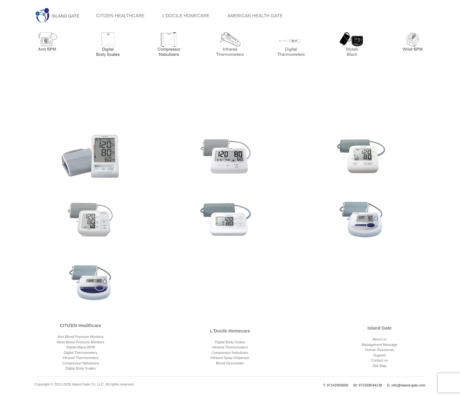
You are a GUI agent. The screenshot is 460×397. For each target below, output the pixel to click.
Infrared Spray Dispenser (230, 358)
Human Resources (379, 350)
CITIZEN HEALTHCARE (120, 15)
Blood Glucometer (230, 363)
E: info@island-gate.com (406, 385)
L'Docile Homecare (230, 330)
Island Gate (379, 328)
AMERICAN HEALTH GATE (255, 15)
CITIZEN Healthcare (80, 325)
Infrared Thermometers (80, 358)
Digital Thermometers (80, 353)
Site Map (379, 366)
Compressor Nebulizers (80, 363)
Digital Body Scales (80, 368)
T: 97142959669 (335, 385)
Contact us (379, 360)
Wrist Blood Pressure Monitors (80, 342)
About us (379, 339)
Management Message (379, 345)
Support (379, 355)
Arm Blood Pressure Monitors (80, 337)
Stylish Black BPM (80, 347)
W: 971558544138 (367, 385)
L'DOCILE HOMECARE (185, 15)
